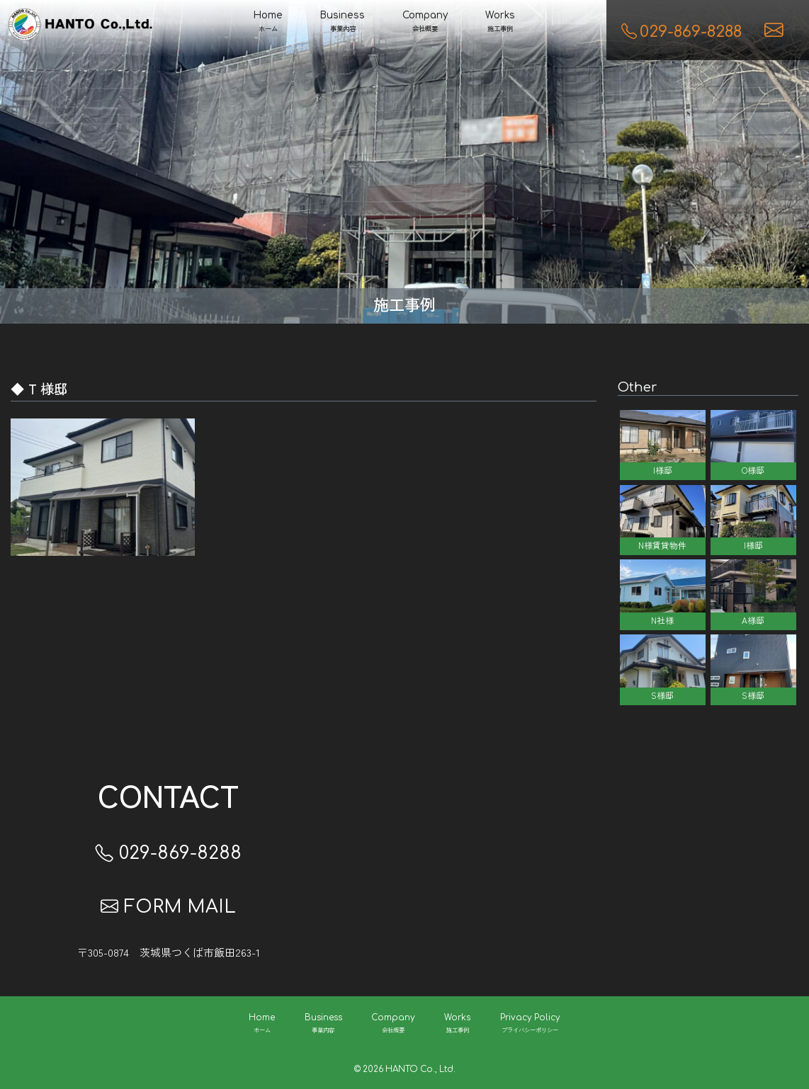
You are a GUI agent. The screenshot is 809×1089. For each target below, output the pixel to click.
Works (500, 22)
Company (425, 22)
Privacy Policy (530, 1024)
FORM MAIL (168, 907)
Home (268, 22)
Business (342, 22)
